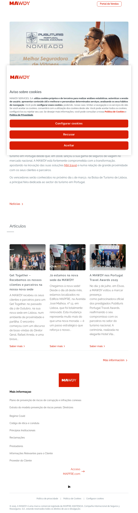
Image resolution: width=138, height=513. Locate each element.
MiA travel (70, 165)
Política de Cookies (115, 111)
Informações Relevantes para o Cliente (31, 453)
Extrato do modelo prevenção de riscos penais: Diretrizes (41, 407)
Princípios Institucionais (22, 430)
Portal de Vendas (109, 3)
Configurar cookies (95, 498)
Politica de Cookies (72, 498)
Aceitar (69, 145)
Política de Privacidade (21, 115)
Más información (113, 360)
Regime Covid (17, 416)
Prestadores (16, 446)
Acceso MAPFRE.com (74, 471)
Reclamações (17, 437)
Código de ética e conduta (24, 423)
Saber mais (16, 346)
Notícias (15, 204)
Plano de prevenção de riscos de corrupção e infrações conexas (45, 400)
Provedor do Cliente (21, 460)
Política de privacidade (47, 498)
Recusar (69, 134)
